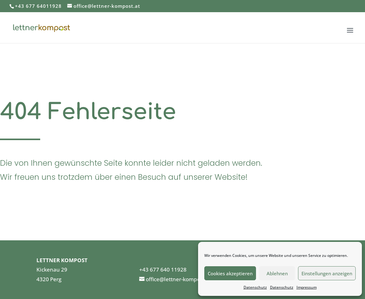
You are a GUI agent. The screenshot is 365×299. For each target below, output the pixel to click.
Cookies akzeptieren (230, 273)
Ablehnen (277, 273)
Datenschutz (255, 287)
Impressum (306, 287)
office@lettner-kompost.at (178, 279)
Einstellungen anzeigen (326, 273)
